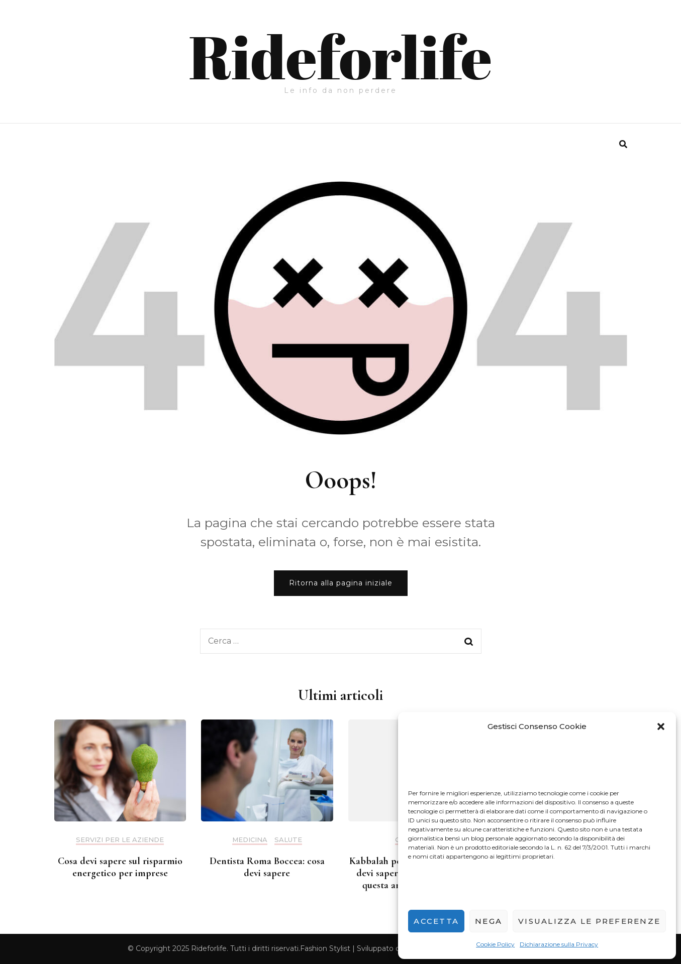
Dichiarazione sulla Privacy (559, 944)
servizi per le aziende (120, 840)
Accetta (436, 921)
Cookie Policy (495, 944)
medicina (249, 840)
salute (288, 840)
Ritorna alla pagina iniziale (341, 582)
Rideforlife (341, 56)
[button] (661, 726)
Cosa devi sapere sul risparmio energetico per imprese (120, 867)
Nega (488, 921)
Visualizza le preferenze (589, 921)
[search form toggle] (623, 144)
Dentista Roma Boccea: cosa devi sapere (267, 867)
